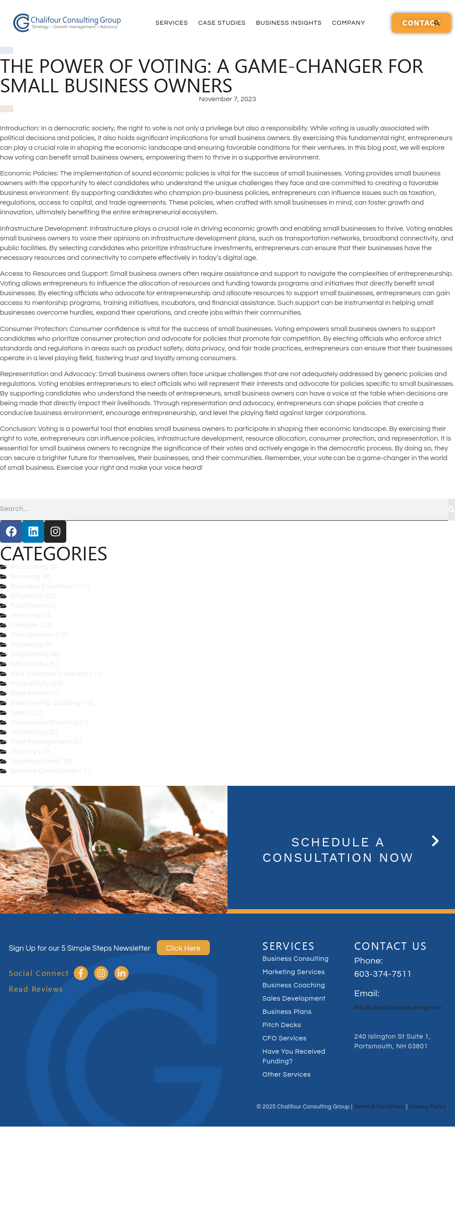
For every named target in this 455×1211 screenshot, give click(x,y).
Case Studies (222, 23)
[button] (437, 23)
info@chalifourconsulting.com (398, 1008)
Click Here (183, 948)
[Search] (451, 510)
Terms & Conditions (379, 1107)
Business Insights (289, 23)
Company (348, 23)
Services (171, 23)
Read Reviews (36, 988)
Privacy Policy (427, 1107)
